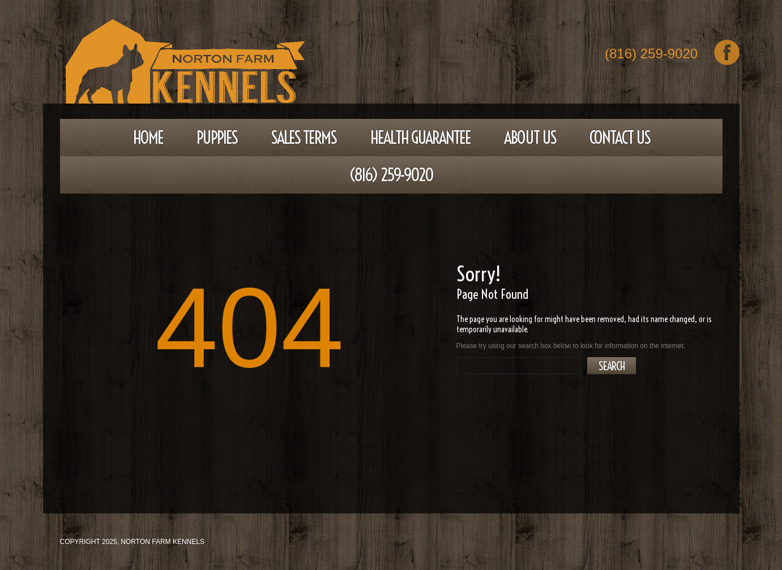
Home (148, 137)
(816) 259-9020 (651, 54)
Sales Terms (303, 137)
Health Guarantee (420, 137)
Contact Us (619, 137)
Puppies (216, 137)
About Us (530, 137)
